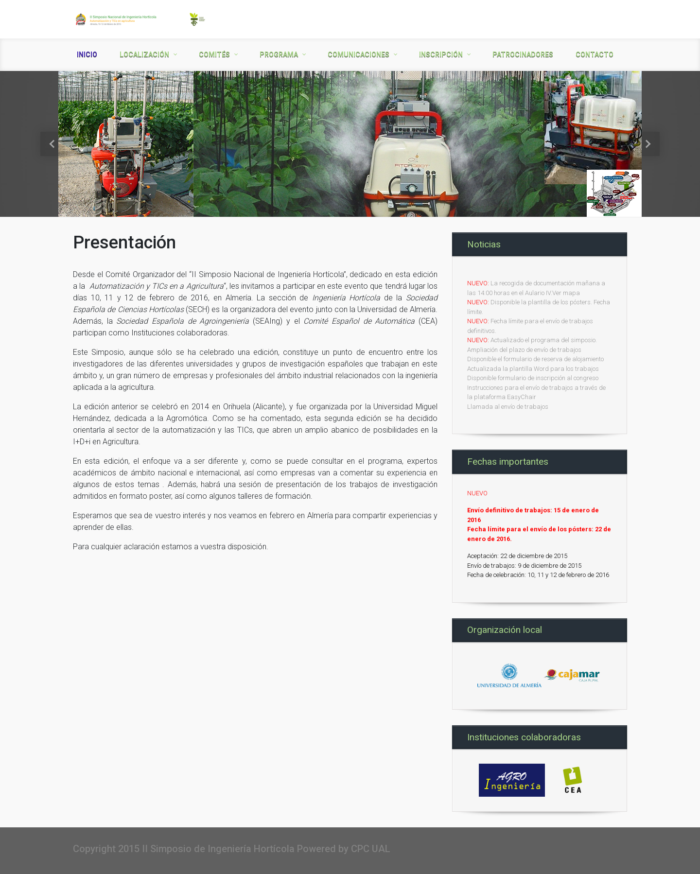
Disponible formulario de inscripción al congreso (532, 378)
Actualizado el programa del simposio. (543, 340)
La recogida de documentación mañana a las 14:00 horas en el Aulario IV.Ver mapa (536, 288)
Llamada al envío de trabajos (507, 406)
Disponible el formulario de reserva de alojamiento (535, 359)
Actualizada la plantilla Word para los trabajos (533, 368)
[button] (52, 144)
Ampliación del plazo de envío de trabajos (524, 349)
